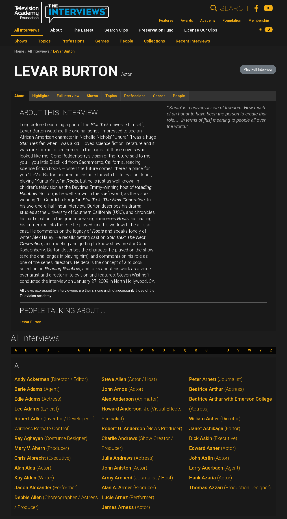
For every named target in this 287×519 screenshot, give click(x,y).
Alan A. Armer (129, 487)
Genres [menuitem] (102, 41)
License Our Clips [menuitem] (200, 30)
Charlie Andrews (137, 443)
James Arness (126, 507)
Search (234, 8)
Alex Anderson (130, 399)
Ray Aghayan (50, 438)
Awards (187, 20)
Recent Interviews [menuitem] (193, 41)
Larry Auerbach (214, 468)
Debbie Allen (56, 502)
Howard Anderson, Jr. (141, 413)
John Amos (122, 389)
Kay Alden (34, 478)
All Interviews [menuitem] (27, 30)
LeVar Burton (64, 51)
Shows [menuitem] (20, 41)
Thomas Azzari (230, 487)
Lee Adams (36, 409)
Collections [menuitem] (154, 41)
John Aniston (124, 468)
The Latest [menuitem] (83, 30)
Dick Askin (213, 438)
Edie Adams (37, 399)
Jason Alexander (46, 487)
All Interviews (39, 51)
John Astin (209, 458)
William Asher (215, 418)
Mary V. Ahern (41, 448)
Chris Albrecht (42, 458)
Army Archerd (137, 478)
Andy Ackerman (51, 379)
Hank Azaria (210, 478)
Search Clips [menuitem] (116, 30)
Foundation (232, 20)
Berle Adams (37, 389)
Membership (258, 20)
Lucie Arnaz (128, 497)
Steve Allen (129, 379)
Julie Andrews (128, 458)
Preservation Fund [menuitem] (156, 30)
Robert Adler (54, 423)
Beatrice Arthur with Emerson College (230, 404)
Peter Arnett (216, 379)
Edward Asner (212, 448)
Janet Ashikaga (214, 428)
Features (166, 20)
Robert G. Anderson (142, 428)
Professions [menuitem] (73, 41)
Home (19, 51)
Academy (207, 20)
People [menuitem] (126, 41)
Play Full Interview (258, 69)
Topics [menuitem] (44, 41)
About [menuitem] (56, 30)
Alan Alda (32, 468)
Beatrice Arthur (216, 389)
